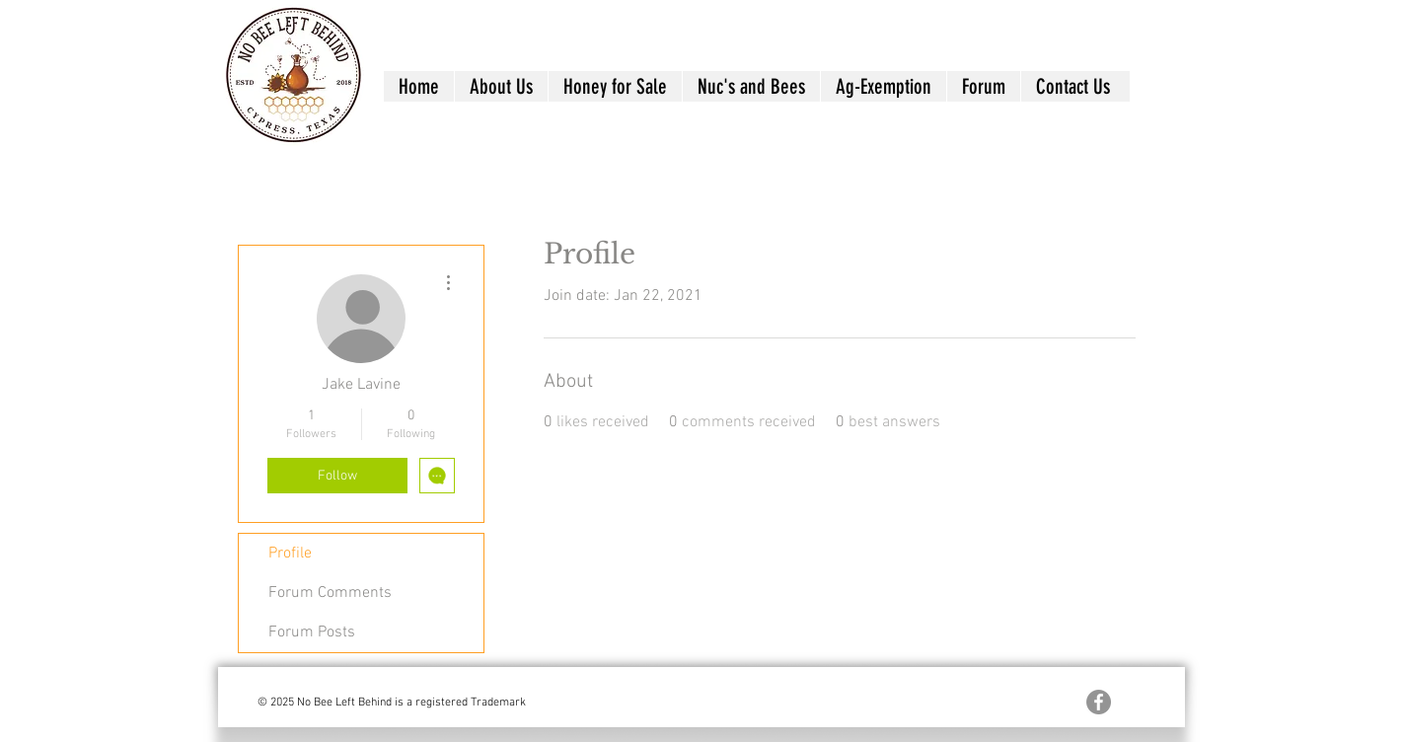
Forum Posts (311, 632)
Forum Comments (330, 593)
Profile (290, 553)
